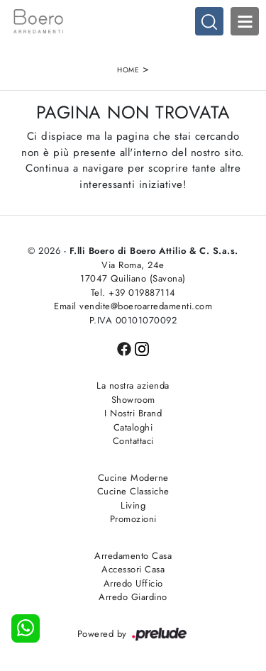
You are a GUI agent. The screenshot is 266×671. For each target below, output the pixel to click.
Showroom (133, 399)
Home (128, 70)
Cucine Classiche (133, 491)
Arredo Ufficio (133, 583)
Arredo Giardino (133, 597)
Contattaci (133, 441)
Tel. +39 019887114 (133, 292)
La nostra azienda (133, 385)
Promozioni (133, 519)
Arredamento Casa (133, 555)
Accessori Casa (133, 569)
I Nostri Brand (133, 413)
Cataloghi (133, 427)
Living (133, 505)
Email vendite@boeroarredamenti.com (133, 306)
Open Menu (245, 21)
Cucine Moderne (133, 477)
